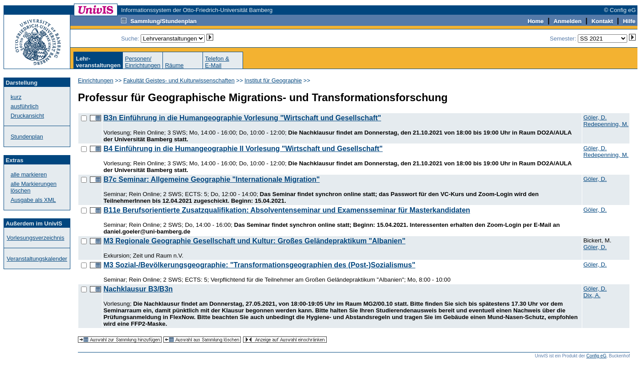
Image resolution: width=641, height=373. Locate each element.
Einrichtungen (96, 80)
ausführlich (25, 106)
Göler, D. (595, 117)
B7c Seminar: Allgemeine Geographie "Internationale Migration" (211, 179)
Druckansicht (27, 115)
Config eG (596, 355)
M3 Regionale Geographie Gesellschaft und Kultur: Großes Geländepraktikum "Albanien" (254, 241)
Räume (174, 65)
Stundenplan (27, 136)
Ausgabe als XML (33, 200)
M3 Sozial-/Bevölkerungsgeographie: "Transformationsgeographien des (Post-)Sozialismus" (259, 265)
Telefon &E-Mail (217, 62)
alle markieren (29, 174)
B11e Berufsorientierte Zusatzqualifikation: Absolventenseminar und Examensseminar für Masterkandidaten (286, 210)
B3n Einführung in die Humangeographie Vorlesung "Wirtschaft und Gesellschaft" (242, 118)
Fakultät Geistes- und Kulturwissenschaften (179, 80)
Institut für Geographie (273, 80)
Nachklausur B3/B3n (138, 289)
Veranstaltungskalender (37, 258)
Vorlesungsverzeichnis (35, 237)
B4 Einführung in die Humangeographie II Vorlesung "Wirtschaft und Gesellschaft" (242, 148)
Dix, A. (591, 295)
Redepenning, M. (606, 124)
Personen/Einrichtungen (143, 62)
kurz (16, 97)
